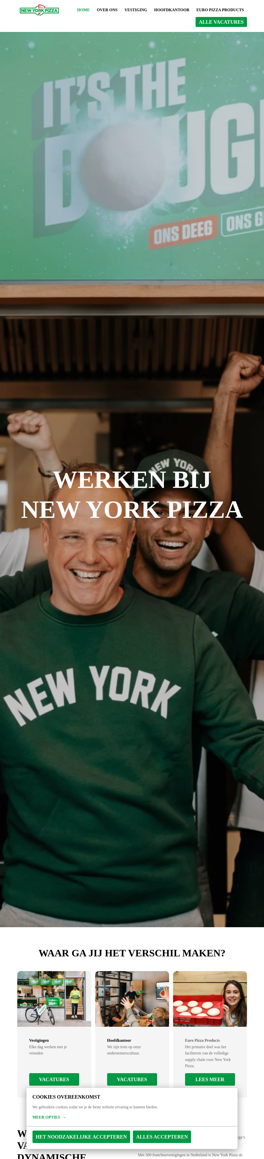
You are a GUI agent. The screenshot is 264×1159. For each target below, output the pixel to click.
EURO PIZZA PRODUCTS (184, 22)
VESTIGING (187, 10)
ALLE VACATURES (232, 21)
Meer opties (42, 1117)
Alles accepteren (105, 1136)
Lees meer (210, 1079)
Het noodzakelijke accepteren (59, 1136)
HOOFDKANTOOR (225, 10)
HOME (132, 10)
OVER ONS (157, 10)
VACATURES (54, 1079)
